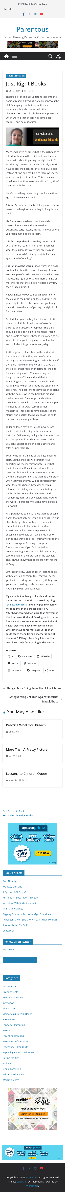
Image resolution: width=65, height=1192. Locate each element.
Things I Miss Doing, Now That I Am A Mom (32, 688)
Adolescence (10, 986)
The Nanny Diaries (13, 908)
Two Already (9, 881)
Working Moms (11, 1080)
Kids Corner (9, 1008)
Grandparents (10, 992)
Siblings (7, 1063)
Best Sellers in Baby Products (19, 815)
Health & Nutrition (13, 997)
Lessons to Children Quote (26, 773)
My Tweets (8, 949)
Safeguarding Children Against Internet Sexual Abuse (35, 699)
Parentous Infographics (15, 1041)
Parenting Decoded (13, 1036)
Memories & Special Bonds (17, 1014)
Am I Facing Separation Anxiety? (20, 897)
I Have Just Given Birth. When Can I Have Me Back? (30, 919)
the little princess (17, 604)
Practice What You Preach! (26, 725)
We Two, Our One (12, 886)
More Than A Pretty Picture (26, 749)
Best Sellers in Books (14, 811)
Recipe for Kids (11, 1058)
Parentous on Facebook (20, 960)
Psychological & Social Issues (18, 1052)
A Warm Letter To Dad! (15, 925)
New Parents (10, 1019)
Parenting (8, 1030)
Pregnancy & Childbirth (15, 1046)
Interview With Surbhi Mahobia (20, 903)
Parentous (32, 29)
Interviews (8, 1002)
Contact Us (9, 930)
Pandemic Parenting (14, 1024)
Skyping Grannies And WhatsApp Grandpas (27, 914)
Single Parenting (12, 1068)
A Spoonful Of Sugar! (14, 892)
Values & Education (16, 76)
